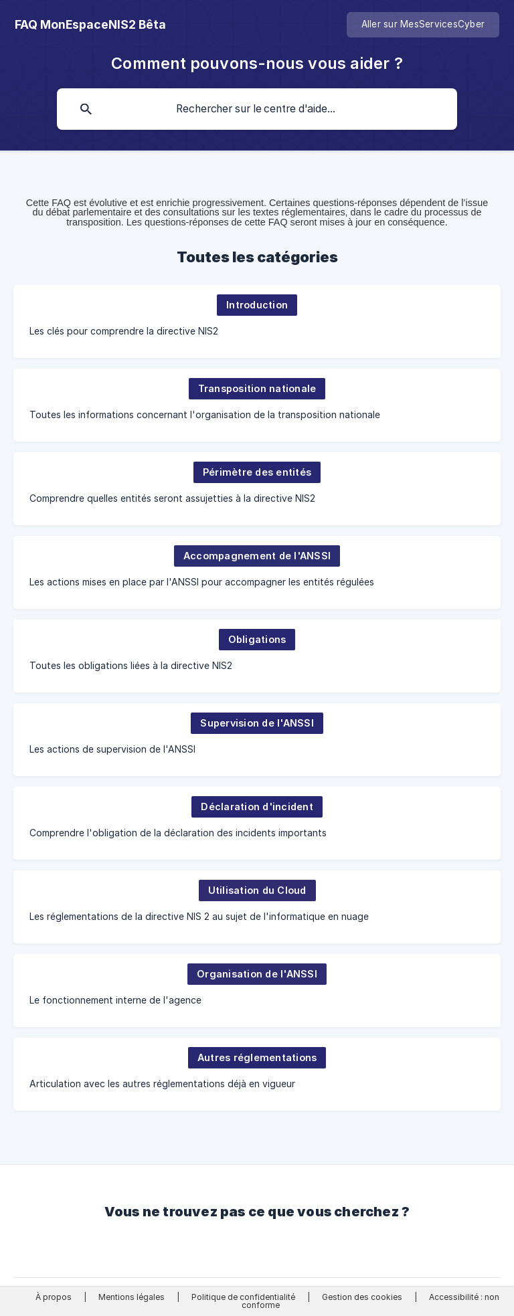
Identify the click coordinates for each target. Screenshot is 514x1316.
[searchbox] (257, 109)
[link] (257, 321)
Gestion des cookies (362, 1297)
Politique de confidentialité (243, 1297)
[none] (90, 24)
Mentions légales (131, 1297)
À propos (53, 1297)
